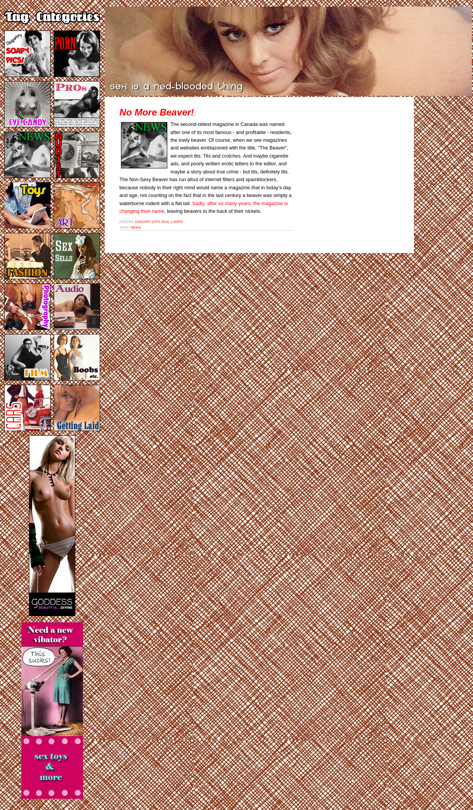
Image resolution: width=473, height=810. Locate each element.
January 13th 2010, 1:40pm (158, 222)
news (136, 227)
